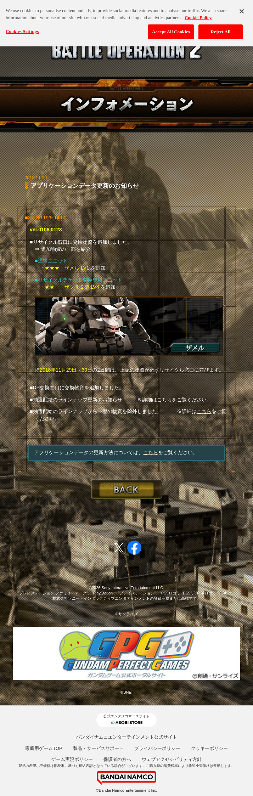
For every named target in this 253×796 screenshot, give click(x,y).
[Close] (241, 10)
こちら (164, 399)
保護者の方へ (117, 759)
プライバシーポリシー (157, 748)
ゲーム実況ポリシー (72, 759)
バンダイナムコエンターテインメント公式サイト (126, 737)
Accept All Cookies (171, 30)
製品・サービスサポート (98, 748)
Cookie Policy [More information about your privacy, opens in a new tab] (198, 16)
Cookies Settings (22, 30)
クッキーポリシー (209, 748)
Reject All (221, 30)
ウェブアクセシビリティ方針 (172, 759)
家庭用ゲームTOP (43, 748)
